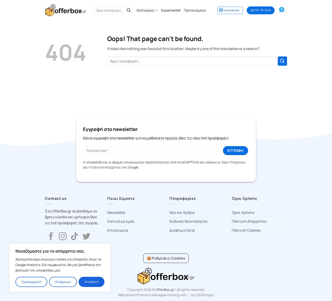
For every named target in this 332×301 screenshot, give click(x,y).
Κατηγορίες (147, 10)
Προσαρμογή (31, 282)
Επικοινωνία (117, 230)
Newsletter (116, 212)
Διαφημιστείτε (182, 230)
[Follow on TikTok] (74, 237)
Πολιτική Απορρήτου (106, 167)
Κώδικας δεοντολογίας (188, 221)
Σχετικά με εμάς (121, 221)
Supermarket (171, 10)
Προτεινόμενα (195, 10)
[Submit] (129, 10)
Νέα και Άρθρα (182, 212)
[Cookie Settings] (166, 258)
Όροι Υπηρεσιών (233, 162)
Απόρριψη (63, 282)
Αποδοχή (91, 282)
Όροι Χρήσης (243, 212)
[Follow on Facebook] (51, 237)
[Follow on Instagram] (63, 237)
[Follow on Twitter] (86, 237)
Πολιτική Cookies (246, 230)
